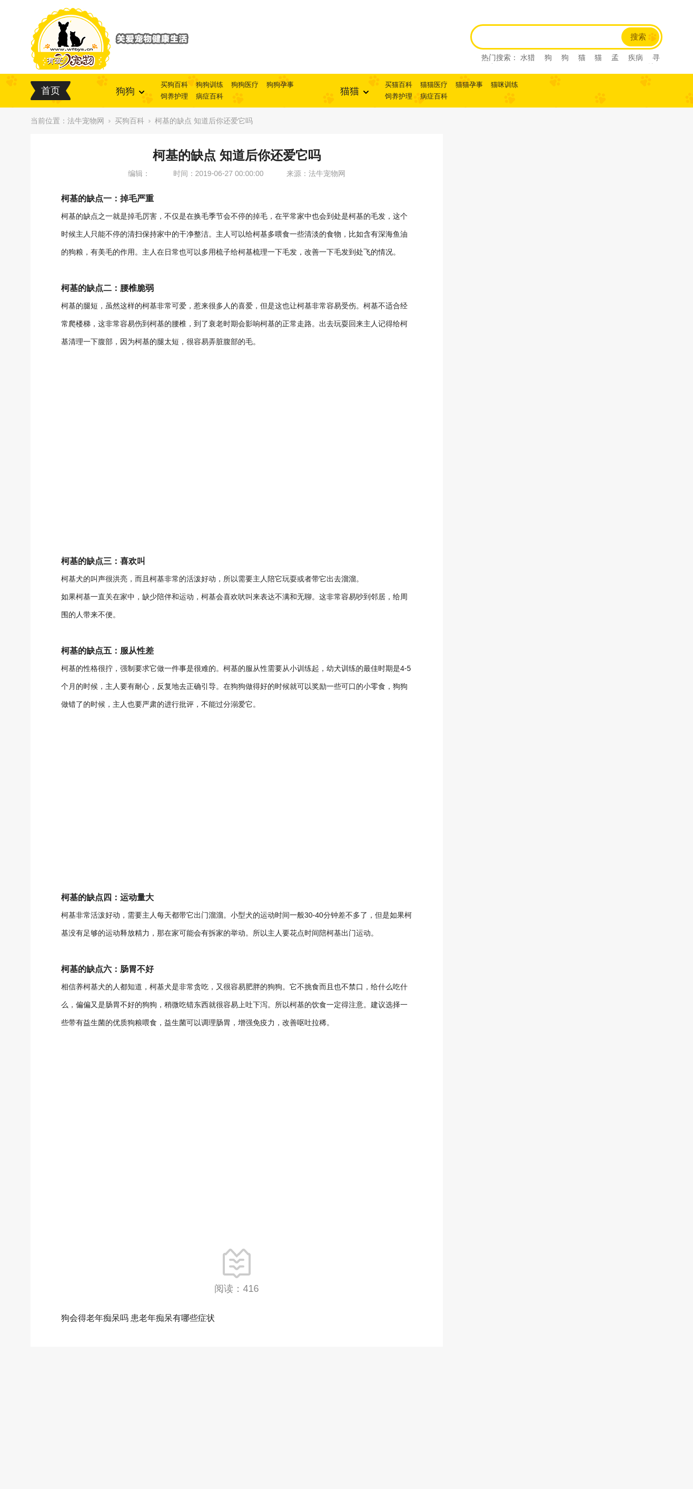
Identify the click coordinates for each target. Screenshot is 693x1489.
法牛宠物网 (85, 120)
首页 (50, 90)
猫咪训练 (504, 85)
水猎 (527, 57)
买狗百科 (174, 85)
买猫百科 (398, 85)
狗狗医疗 (245, 85)
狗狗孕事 (280, 85)
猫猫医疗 (434, 85)
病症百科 (209, 96)
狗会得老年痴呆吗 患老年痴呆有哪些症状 (138, 1317)
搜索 (638, 37)
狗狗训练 (209, 85)
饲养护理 (174, 96)
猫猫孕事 (469, 85)
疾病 (635, 57)
